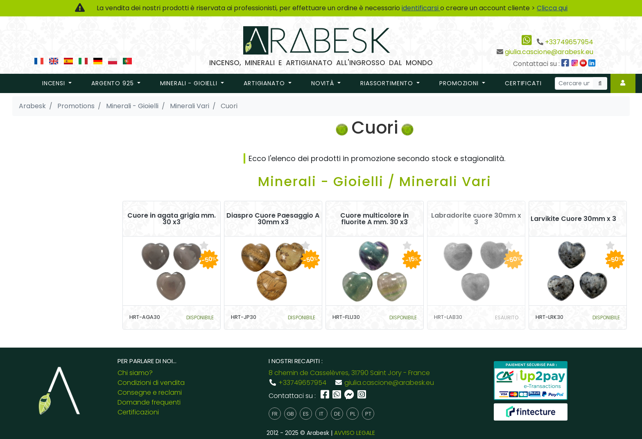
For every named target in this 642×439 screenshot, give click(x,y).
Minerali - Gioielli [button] (189, 83)
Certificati (523, 83)
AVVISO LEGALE (354, 433)
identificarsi (421, 8)
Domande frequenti (149, 402)
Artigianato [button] (265, 83)
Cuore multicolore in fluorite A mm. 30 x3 (374, 218)
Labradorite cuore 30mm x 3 (476, 218)
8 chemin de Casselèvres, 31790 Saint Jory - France (349, 373)
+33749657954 (569, 42)
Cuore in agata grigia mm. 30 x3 (171, 218)
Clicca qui (552, 8)
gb (290, 413)
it (321, 413)
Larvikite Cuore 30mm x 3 (573, 219)
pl (352, 413)
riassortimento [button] (387, 83)
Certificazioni (138, 412)
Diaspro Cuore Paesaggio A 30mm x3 (272, 218)
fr (275, 413)
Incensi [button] (54, 83)
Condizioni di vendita (151, 382)
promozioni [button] (459, 83)
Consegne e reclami (150, 392)
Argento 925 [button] (113, 83)
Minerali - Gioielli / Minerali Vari (374, 181)
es (306, 413)
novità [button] (323, 83)
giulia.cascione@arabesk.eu (549, 52)
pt (368, 413)
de (337, 413)
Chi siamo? (135, 373)
